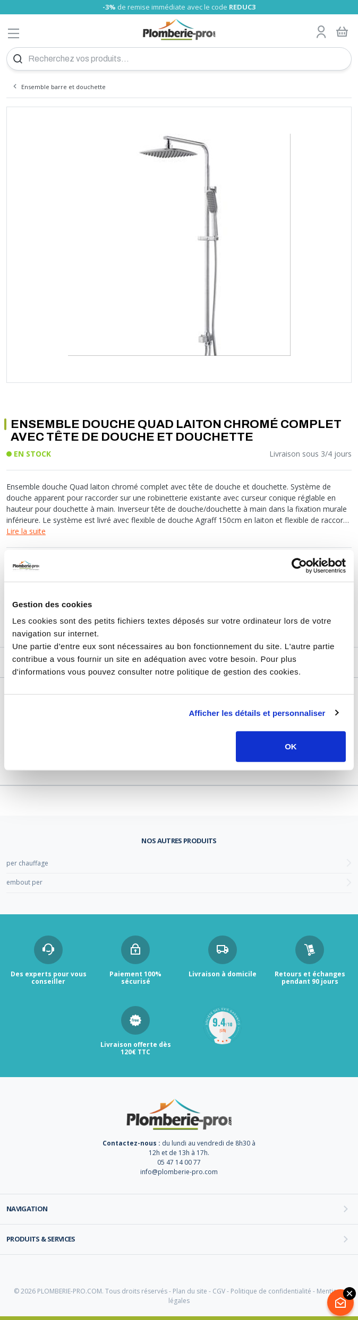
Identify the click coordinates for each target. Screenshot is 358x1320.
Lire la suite (26, 531)
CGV (218, 1291)
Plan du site (190, 1291)
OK (291, 746)
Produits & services (40, 1239)
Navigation (27, 1208)
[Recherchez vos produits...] (179, 59)
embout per (24, 882)
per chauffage (27, 863)
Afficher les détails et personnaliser (257, 712)
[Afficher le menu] (13, 33)
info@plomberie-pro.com (179, 1171)
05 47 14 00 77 (179, 1162)
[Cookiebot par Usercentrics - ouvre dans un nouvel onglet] (299, 565)
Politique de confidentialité (271, 1291)
